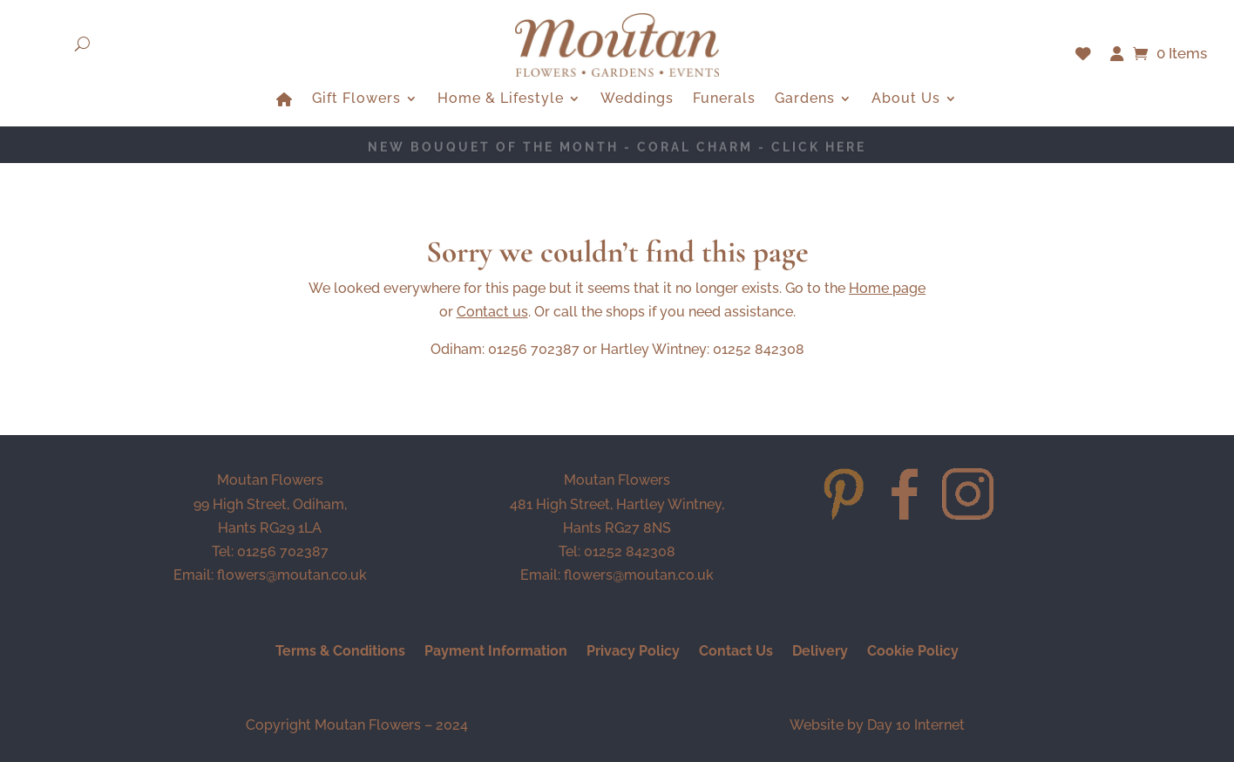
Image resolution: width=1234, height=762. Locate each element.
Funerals (724, 99)
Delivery (820, 652)
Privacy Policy (633, 652)
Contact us (492, 311)
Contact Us (736, 652)
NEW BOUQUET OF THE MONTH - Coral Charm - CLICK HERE (617, 147)
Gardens (805, 99)
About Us (905, 99)
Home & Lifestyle (500, 99)
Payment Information (495, 652)
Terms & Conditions (340, 652)
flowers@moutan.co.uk (292, 575)
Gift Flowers (356, 99)
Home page (887, 288)
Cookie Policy (913, 652)
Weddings (637, 99)
